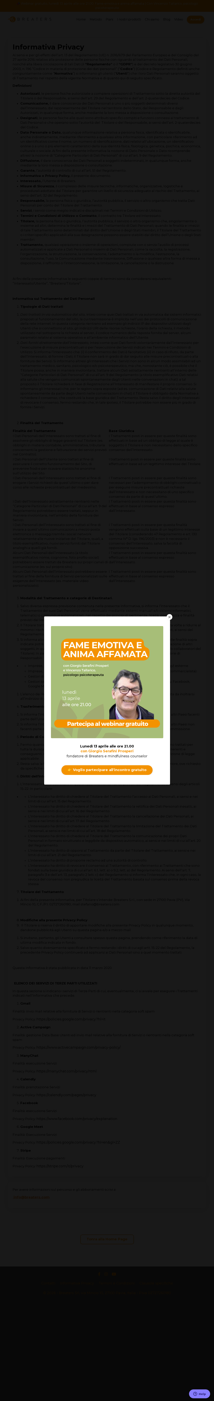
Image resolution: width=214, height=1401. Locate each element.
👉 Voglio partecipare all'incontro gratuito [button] (107, 770)
